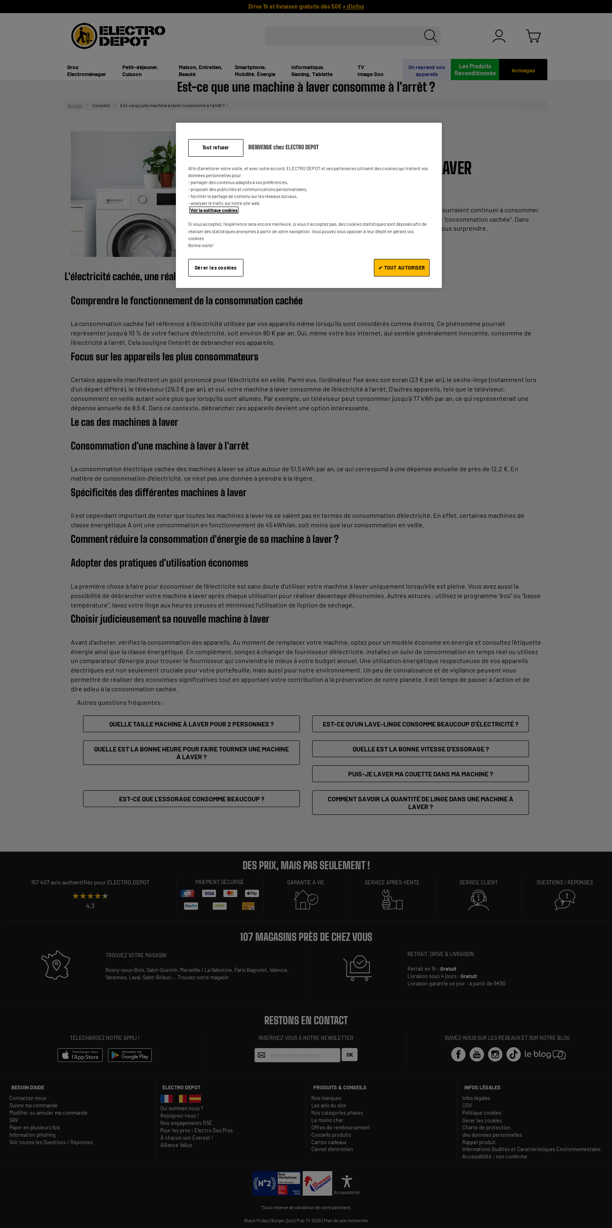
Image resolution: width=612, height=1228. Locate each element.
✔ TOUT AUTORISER (401, 267)
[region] (309, 205)
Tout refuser (215, 147)
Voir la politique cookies (214, 210)
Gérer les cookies (216, 267)
